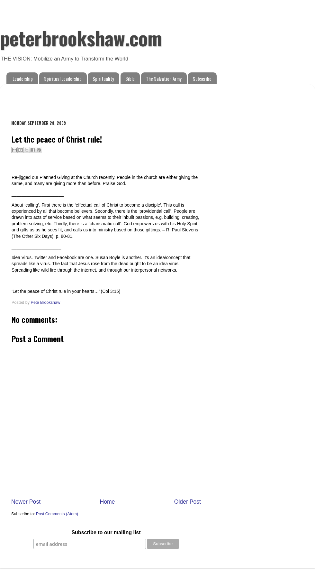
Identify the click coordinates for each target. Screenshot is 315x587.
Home (107, 501)
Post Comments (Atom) (57, 514)
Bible (130, 78)
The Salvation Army (164, 78)
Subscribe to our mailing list (105, 532)
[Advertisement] (86, 98)
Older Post (187, 501)
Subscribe (202, 78)
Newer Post (25, 501)
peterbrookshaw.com (81, 37)
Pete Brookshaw (45, 302)
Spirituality (103, 78)
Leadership (23, 78)
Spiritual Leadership (63, 78)
